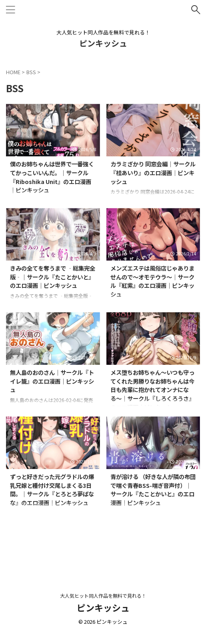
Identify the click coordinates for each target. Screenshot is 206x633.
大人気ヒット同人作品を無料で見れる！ (103, 595)
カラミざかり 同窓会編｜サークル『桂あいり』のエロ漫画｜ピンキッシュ (153, 172)
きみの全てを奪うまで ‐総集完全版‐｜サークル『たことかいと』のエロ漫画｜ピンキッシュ (52, 276)
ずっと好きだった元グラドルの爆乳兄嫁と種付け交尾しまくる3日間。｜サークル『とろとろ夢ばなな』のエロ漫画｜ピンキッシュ (52, 489)
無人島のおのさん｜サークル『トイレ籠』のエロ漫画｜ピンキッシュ (52, 381)
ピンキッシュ (103, 43)
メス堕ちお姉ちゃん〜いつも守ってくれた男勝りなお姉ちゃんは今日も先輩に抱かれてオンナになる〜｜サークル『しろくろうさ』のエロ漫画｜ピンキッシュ (152, 389)
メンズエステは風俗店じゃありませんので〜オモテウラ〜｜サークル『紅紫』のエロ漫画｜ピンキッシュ (152, 281)
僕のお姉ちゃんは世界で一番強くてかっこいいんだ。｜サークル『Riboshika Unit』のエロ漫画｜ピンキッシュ (52, 177)
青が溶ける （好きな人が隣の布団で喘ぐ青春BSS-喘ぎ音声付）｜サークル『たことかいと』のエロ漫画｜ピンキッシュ (153, 489)
